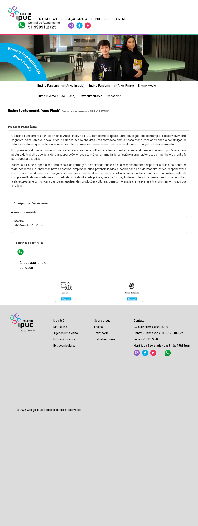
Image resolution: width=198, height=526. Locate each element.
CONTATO (121, 19)
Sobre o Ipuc (102, 320)
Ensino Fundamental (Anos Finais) (111, 86)
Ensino (98, 327)
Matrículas (60, 327)
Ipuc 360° (59, 320)
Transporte (113, 96)
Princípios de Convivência (29, 203)
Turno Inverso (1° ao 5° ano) (56, 96)
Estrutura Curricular (28, 242)
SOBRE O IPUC (100, 19)
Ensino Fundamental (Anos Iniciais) (60, 86)
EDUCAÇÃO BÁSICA (74, 19)
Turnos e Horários (24, 212)
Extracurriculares (91, 96)
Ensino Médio (147, 86)
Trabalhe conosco (105, 339)
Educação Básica (64, 339)
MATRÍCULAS (48, 19)
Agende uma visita (65, 333)
